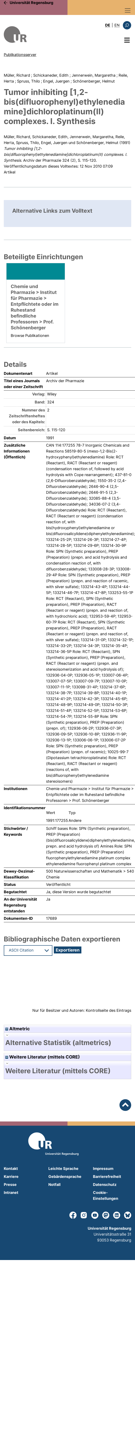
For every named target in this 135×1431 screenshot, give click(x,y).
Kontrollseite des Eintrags (108, 1010)
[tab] (67, 1042)
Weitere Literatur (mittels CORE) (42, 1057)
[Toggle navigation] (127, 10)
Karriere (11, 1176)
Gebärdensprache (64, 1176)
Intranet (11, 1192)
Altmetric (17, 1028)
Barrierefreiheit (107, 1176)
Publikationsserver (20, 54)
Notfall (54, 1184)
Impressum (103, 1168)
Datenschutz (104, 1184)
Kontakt (11, 1168)
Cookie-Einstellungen (105, 1195)
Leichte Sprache (63, 1168)
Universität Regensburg (31, 2)
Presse (10, 1184)
